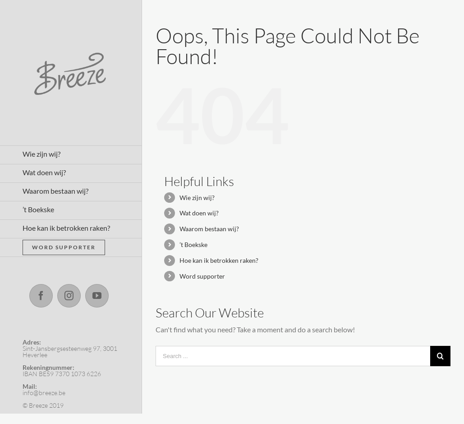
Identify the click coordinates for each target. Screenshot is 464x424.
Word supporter (202, 276)
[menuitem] (71, 154)
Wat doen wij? (199, 213)
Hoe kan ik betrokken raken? (218, 260)
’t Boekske (193, 244)
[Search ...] (293, 356)
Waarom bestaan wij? (209, 229)
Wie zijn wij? (197, 197)
